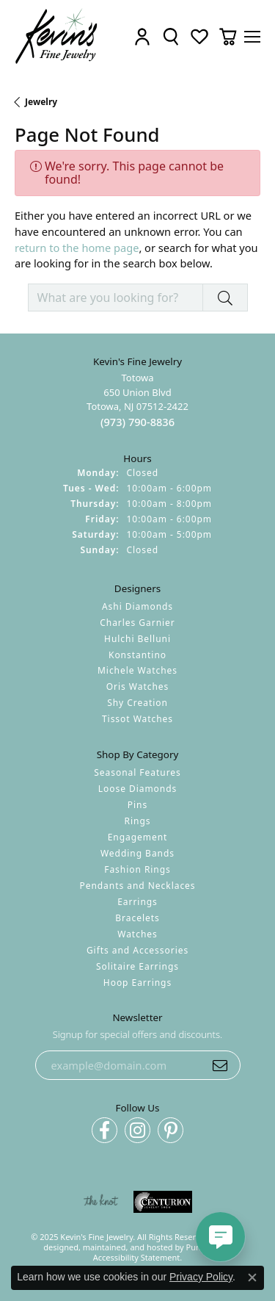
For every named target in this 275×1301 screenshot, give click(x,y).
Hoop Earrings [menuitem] (137, 982)
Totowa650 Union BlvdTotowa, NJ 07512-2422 (137, 401)
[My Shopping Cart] (228, 36)
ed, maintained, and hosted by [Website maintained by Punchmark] (127, 1247)
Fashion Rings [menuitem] (137, 869)
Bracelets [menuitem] (137, 918)
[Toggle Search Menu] (171, 36)
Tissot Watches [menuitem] (137, 719)
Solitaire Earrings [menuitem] (137, 966)
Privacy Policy (200, 1277)
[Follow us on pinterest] (170, 1131)
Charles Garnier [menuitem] (137, 622)
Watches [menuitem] (137, 934)
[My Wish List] (199, 36)
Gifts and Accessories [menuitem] (137, 950)
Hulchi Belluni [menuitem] (137, 639)
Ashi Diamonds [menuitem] (137, 606)
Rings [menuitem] (138, 821)
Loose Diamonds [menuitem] (137, 789)
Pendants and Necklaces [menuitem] (137, 885)
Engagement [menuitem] (138, 837)
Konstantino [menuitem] (137, 655)
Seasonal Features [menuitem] (137, 773)
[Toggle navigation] (252, 36)
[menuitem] (101, 1203)
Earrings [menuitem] (137, 901)
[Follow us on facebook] (104, 1131)
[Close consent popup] (252, 1277)
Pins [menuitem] (137, 805)
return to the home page (77, 247)
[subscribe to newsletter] (220, 1065)
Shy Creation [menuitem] (137, 703)
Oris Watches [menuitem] (137, 687)
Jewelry (41, 101)
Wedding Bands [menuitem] (137, 853)
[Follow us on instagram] (137, 1131)
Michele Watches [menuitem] (137, 671)
